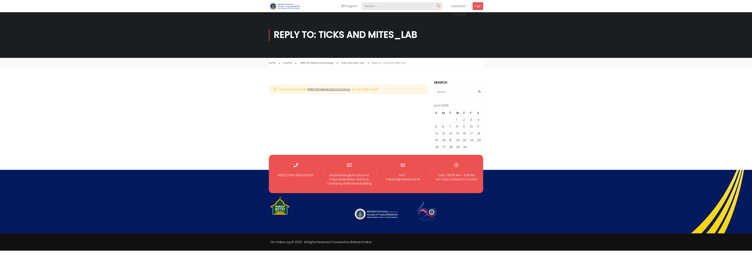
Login (478, 6)
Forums (287, 63)
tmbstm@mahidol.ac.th (403, 180)
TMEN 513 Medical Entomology (328, 90)
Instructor (458, 6)
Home (272, 63)
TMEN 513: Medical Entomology (316, 63)
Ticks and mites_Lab (352, 63)
